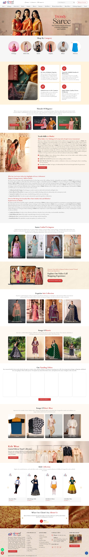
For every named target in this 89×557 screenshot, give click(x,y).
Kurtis (23, 6)
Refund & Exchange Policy (45, 544)
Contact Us (41, 2)
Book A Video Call (55, 280)
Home (27, 2)
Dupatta (29, 6)
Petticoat (40, 6)
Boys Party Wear (12, 499)
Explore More (14, 124)
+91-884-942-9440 (62, 535)
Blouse (35, 6)
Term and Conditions (44, 542)
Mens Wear (68, 6)
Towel (85, 6)
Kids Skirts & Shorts (50, 499)
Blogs (41, 538)
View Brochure (74, 546)
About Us (33, 2)
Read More (12, 500)
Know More (42, 167)
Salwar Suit (17, 6)
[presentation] (8, 487)
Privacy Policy (43, 540)
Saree (4, 6)
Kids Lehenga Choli (31, 499)
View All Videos (44, 399)
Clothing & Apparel (78, 6)
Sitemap (41, 545)
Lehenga (9, 6)
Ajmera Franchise (82, 2)
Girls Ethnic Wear (68, 499)
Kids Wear (48, 6)
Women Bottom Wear (57, 6)
